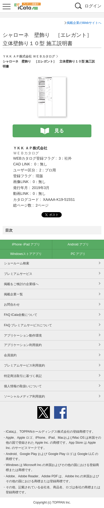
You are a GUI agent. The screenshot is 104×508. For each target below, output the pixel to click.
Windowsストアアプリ (26, 254)
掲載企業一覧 (13, 294)
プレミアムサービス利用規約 (24, 365)
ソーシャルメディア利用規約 (24, 396)
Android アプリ (78, 244)
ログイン (93, 6)
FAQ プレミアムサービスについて (28, 325)
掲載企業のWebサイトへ (84, 23)
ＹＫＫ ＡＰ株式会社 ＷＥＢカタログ (29, 56)
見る (59, 130)
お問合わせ (12, 304)
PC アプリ (78, 254)
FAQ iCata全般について (20, 315)
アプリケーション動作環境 (23, 335)
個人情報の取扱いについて (23, 386)
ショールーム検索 (16, 263)
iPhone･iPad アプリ (26, 244)
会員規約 (10, 355)
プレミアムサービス (18, 274)
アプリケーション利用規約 (23, 345)
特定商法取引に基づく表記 (23, 376)
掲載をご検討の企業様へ (21, 284)
